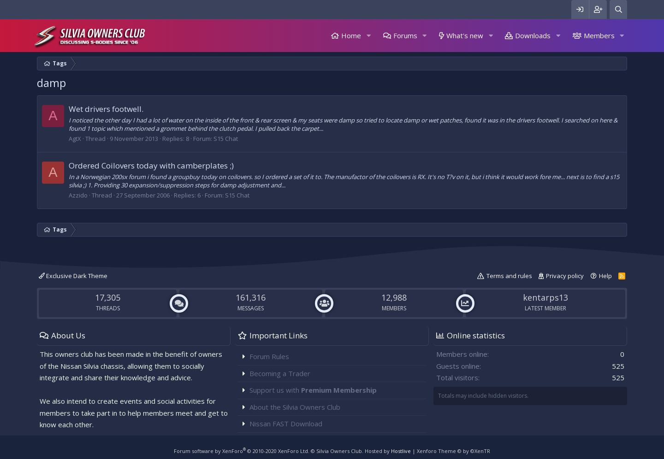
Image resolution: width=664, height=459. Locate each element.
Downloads (533, 35)
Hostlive (401, 450)
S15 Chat (225, 138)
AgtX (75, 138)
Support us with (313, 390)
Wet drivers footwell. (106, 109)
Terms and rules (509, 276)
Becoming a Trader (279, 373)
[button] (368, 35)
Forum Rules (269, 356)
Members (599, 35)
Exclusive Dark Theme (73, 276)
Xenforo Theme (453, 450)
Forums (405, 35)
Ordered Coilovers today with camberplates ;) (151, 165)
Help (605, 276)
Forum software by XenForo (241, 450)
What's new (464, 35)
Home (351, 35)
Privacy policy (565, 276)
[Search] (618, 9)
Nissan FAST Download (285, 423)
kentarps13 (545, 297)
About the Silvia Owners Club (294, 407)
